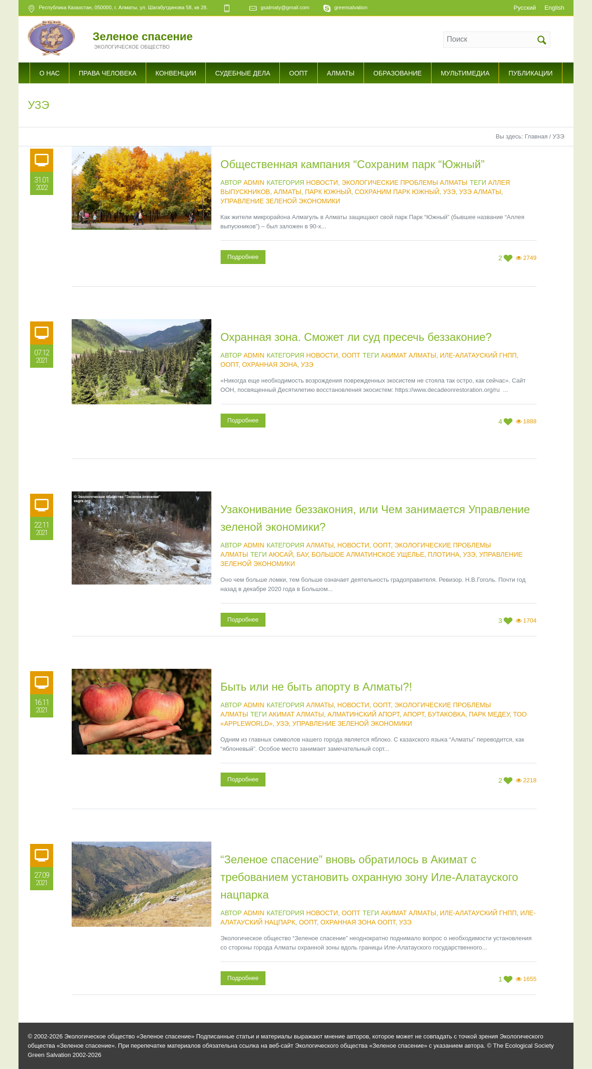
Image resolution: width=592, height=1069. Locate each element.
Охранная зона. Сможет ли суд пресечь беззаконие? (356, 337)
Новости (322, 182)
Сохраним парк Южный (397, 191)
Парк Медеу (489, 714)
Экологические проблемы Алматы (405, 182)
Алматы (288, 191)
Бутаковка (446, 714)
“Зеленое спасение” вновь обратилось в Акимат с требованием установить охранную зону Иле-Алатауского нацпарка (369, 877)
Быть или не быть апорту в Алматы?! (317, 686)
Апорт (413, 714)
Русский (524, 7)
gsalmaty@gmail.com (284, 7)
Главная (535, 136)
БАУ (302, 554)
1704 (529, 620)
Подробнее (243, 256)
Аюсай (281, 554)
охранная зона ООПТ (358, 922)
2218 (529, 780)
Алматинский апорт (363, 714)
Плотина (443, 554)
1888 (529, 421)
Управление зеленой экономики (280, 201)
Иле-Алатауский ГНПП (478, 355)
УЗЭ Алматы (480, 191)
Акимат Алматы (409, 355)
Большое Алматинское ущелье (367, 554)
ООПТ (351, 355)
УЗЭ (449, 191)
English (554, 7)
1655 (529, 978)
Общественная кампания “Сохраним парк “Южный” (353, 164)
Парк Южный (328, 191)
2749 (529, 257)
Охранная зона (269, 364)
